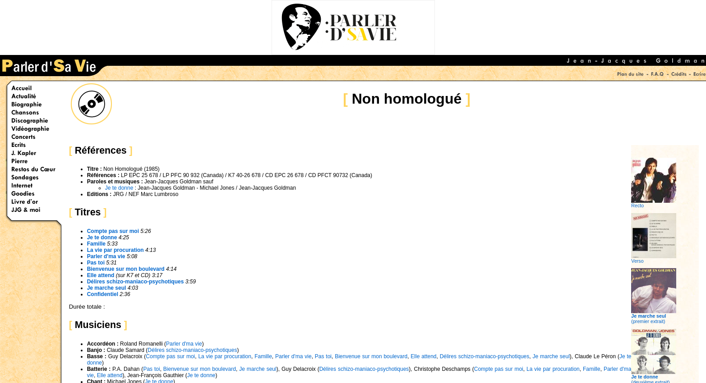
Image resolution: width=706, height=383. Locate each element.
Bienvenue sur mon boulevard (126, 269)
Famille (96, 244)
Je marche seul (106, 288)
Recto (653, 203)
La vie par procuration (115, 250)
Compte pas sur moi (113, 231)
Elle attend (101, 275)
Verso (653, 259)
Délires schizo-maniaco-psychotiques (135, 281)
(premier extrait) (653, 316)
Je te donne (119, 188)
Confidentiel (102, 294)
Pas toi (96, 263)
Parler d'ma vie (106, 256)
